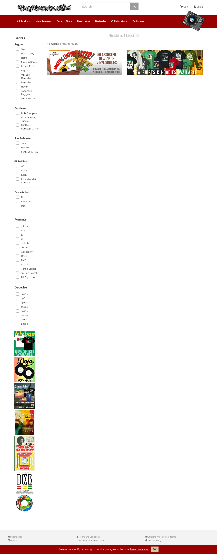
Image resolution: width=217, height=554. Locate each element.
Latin (21, 174)
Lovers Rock (25, 66)
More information (139, 549)
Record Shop (16, 537)
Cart (184, 6)
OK (154, 549)
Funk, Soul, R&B (27, 151)
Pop (21, 205)
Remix (22, 86)
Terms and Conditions (89, 537)
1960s (22, 298)
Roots (21, 57)
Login (198, 6)
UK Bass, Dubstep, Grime (27, 127)
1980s (22, 306)
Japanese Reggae (24, 92)
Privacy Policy (154, 540)
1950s (22, 293)
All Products (24, 21)
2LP (20, 238)
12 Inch (22, 243)
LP (20, 234)
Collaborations (119, 21)
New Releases (44, 21)
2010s (22, 319)
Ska (20, 49)
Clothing (23, 264)
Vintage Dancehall (24, 76)
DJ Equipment (26, 277)
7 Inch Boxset (26, 268)
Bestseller (100, 21)
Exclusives (138, 21)
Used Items (83, 21)
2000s (22, 315)
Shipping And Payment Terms (161, 537)
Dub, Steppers (26, 113)
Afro (21, 166)
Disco (21, 197)
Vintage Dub (25, 98)
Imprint (13, 540)
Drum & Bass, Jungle (26, 119)
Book (21, 255)
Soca (21, 170)
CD (20, 230)
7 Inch (22, 226)
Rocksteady (25, 53)
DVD (21, 260)
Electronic (24, 201)
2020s (22, 323)
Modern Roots (26, 61)
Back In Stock (64, 21)
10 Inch (22, 247)
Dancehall (24, 82)
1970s (22, 302)
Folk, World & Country (26, 180)
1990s (22, 310)
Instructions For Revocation (92, 540)
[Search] (104, 6)
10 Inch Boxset (26, 272)
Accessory (24, 251)
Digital (22, 70)
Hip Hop (23, 147)
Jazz (21, 143)
